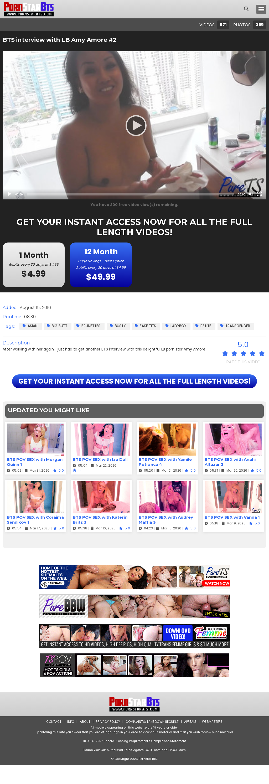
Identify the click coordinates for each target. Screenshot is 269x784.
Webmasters (214, 740)
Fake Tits (149, 325)
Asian (30, 325)
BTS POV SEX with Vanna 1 (232, 536)
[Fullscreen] (259, 194)
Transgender (242, 325)
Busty (120, 325)
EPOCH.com (177, 768)
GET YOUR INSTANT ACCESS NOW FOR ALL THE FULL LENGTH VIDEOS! (134, 390)
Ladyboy (180, 325)
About (83, 740)
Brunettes (90, 325)
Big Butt (57, 325)
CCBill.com (152, 768)
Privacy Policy (107, 740)
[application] (134, 125)
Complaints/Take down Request (152, 740)
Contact (52, 740)
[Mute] (251, 194)
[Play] (134, 125)
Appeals (191, 740)
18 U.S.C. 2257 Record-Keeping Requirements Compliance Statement (134, 759)
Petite (209, 325)
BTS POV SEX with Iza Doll (100, 478)
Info (69, 740)
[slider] (130, 194)
